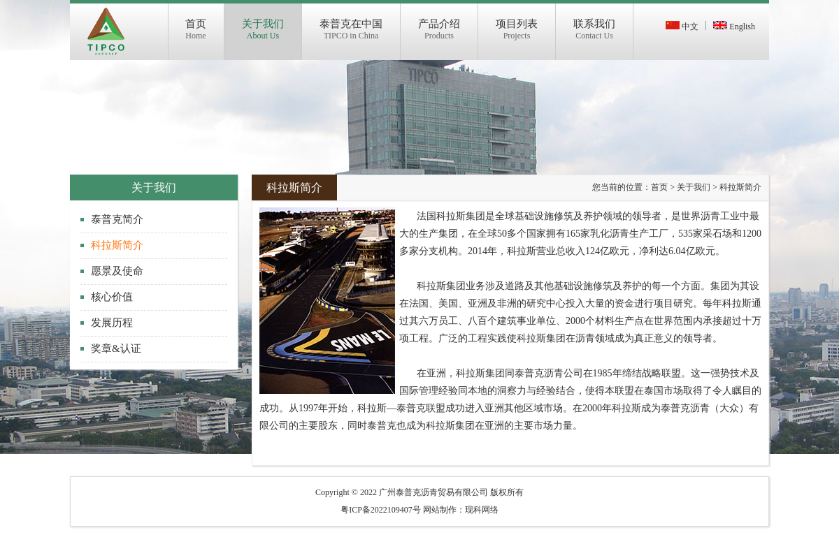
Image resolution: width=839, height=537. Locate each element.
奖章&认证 (116, 348)
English (734, 26)
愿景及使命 (117, 271)
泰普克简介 (117, 219)
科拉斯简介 (117, 245)
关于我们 (693, 187)
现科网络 (482, 510)
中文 (682, 26)
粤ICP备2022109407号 (380, 510)
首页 (659, 187)
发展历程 (112, 322)
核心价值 (112, 296)
